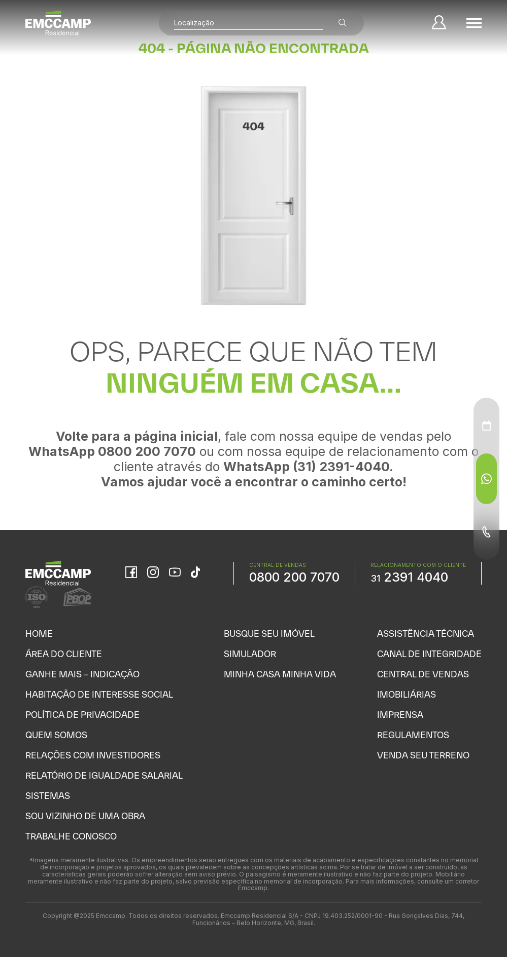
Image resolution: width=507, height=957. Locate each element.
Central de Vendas (423, 674)
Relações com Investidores (92, 755)
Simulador (250, 654)
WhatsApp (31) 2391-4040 (306, 466)
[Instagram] (153, 573)
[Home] (58, 22)
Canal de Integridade (429, 654)
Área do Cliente (63, 654)
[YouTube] (175, 573)
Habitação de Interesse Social (99, 694)
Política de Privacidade (82, 714)
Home (39, 633)
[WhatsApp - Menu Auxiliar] (486, 478)
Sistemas (47, 795)
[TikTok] (195, 573)
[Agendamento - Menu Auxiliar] (487, 425)
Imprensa (400, 714)
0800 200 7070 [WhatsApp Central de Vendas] (294, 577)
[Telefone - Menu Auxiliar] (486, 532)
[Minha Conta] (439, 23)
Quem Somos (56, 735)
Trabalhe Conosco (71, 836)
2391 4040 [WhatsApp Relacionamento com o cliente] (409, 577)
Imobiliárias (406, 694)
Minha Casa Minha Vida (280, 674)
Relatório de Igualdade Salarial (104, 775)
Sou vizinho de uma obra (85, 816)
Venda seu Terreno (423, 755)
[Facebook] (131, 573)
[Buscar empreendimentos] (342, 23)
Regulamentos (413, 735)
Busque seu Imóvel (269, 633)
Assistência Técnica (425, 633)
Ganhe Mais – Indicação (82, 674)
